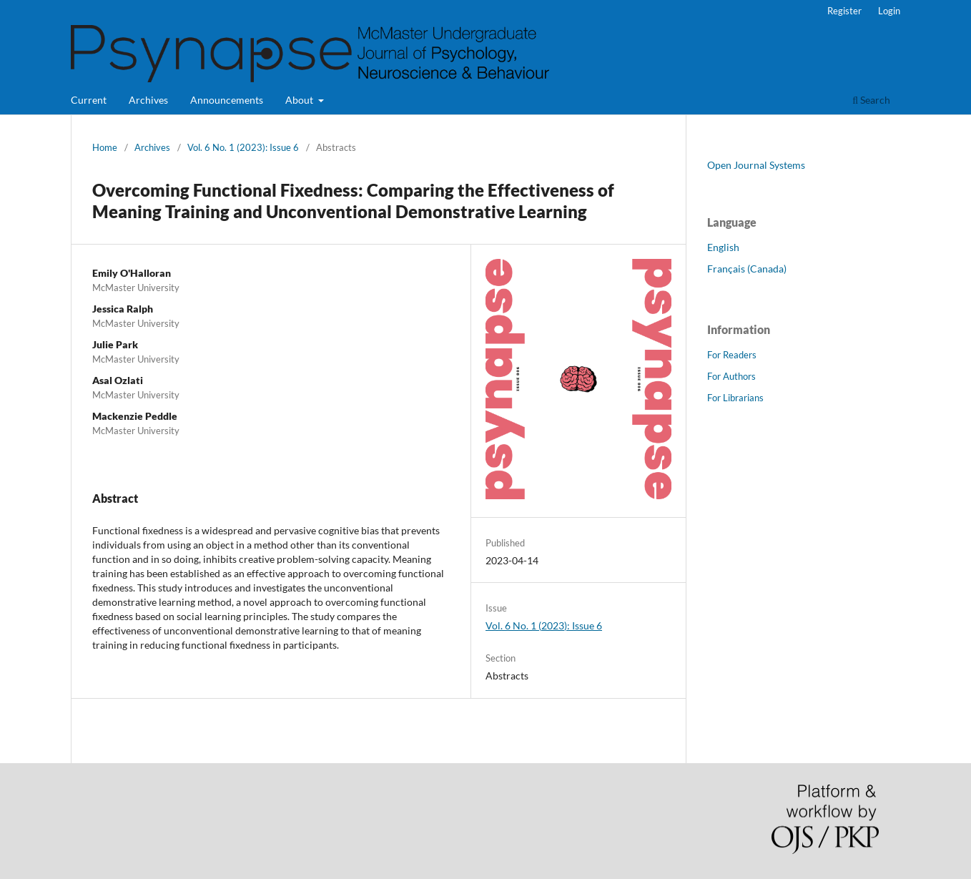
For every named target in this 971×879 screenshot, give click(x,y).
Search (871, 100)
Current (89, 100)
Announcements (226, 100)
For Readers (731, 354)
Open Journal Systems (756, 165)
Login (889, 10)
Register (844, 10)
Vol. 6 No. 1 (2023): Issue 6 (243, 147)
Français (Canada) (747, 268)
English (723, 247)
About (300, 100)
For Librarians (735, 397)
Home (104, 147)
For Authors (731, 376)
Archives (148, 100)
